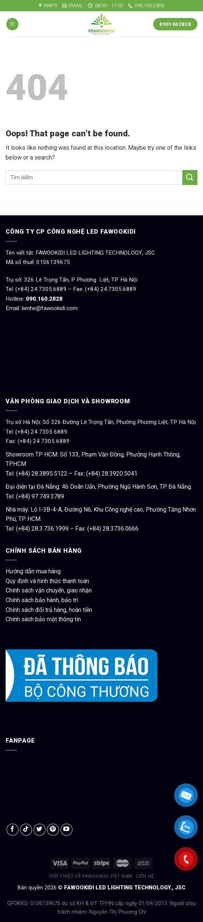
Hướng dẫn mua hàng (33, 571)
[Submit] (189, 177)
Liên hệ (145, 876)
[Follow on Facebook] (12, 830)
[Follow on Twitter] (39, 830)
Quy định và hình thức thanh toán (47, 581)
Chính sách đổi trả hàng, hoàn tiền (49, 609)
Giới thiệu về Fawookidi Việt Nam (91, 876)
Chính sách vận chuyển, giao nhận (49, 590)
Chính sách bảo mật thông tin (43, 619)
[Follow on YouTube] (66, 830)
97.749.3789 (47, 496)
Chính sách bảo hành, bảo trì (42, 600)
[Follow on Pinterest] (53, 830)
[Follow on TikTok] (26, 830)
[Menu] (12, 24)
